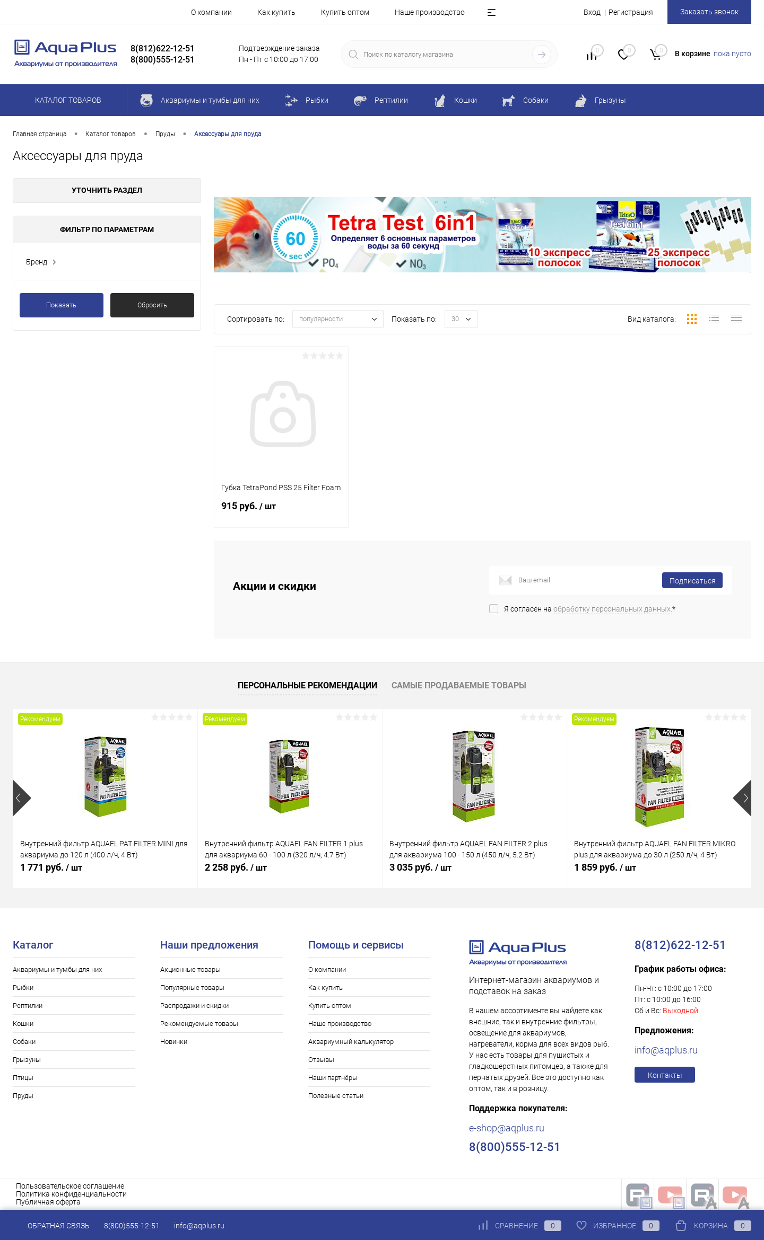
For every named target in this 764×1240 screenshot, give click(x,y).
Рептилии (27, 1005)
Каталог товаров (66, 100)
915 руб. (281, 512)
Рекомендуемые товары (199, 1024)
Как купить (276, 12)
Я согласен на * (589, 609)
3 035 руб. (420, 867)
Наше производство (430, 12)
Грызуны (27, 1060)
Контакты (665, 1075)
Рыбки (23, 987)
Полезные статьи (335, 1096)
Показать (61, 305)
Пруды (23, 1096)
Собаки (24, 1042)
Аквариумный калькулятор (351, 1042)
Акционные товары (190, 969)
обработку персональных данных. (612, 609)
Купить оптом (345, 12)
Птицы (23, 1078)
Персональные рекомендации (307, 685)
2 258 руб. (236, 867)
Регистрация (631, 12)
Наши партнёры (333, 1078)
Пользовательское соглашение (70, 1186)
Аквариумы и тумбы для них (57, 969)
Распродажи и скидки (194, 1005)
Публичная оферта (48, 1202)
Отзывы (321, 1060)
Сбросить (152, 305)
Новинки (173, 1042)
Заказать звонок (709, 11)
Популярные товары (192, 987)
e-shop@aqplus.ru (506, 1127)
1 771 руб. (51, 867)
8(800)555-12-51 (132, 1225)
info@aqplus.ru (666, 1050)
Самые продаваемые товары (459, 685)
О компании (211, 12)
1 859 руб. (605, 867)
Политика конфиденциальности (71, 1194)
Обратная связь (51, 1225)
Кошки (23, 1024)
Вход (592, 12)
